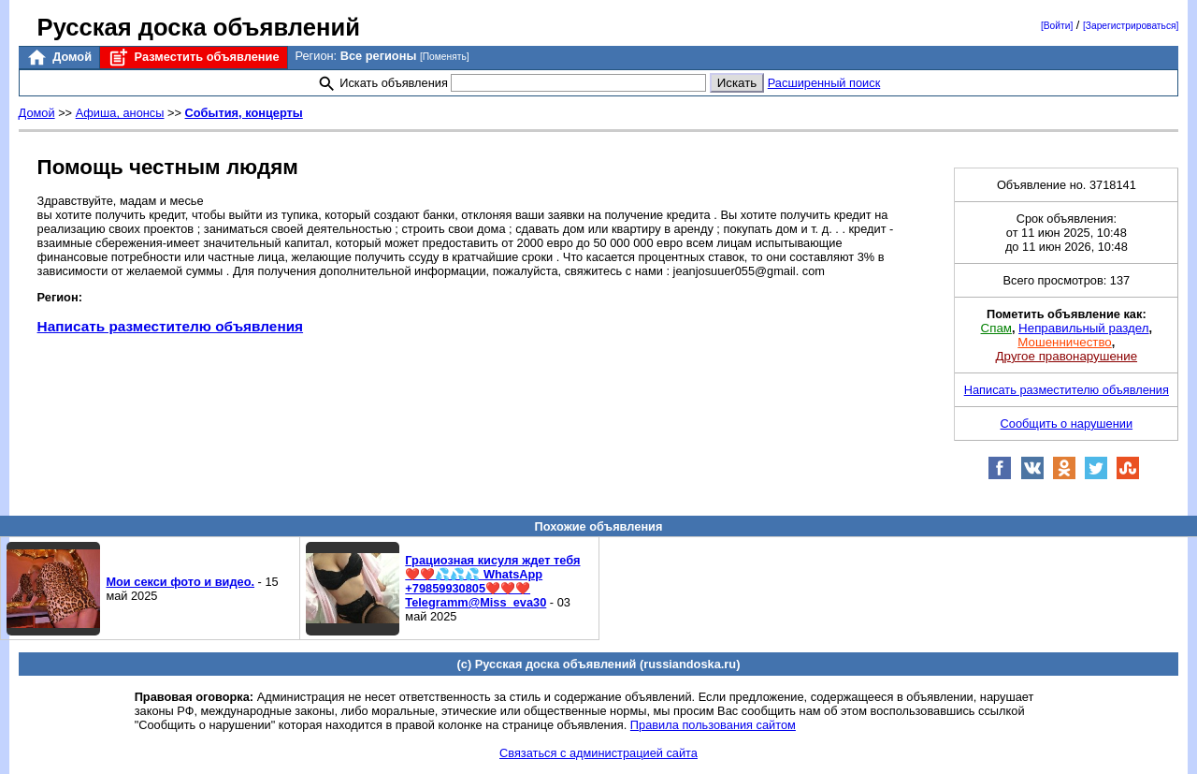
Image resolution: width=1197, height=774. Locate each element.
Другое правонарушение (1066, 356)
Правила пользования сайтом (713, 725)
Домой (59, 57)
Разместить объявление (193, 57)
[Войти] (1057, 26)
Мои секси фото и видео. (180, 582)
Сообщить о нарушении (1067, 423)
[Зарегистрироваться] (1130, 26)
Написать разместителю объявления (170, 326)
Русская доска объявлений (198, 27)
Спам (996, 328)
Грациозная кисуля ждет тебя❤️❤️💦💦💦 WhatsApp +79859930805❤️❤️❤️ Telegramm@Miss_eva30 (492, 581)
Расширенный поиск (824, 83)
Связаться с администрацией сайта (598, 753)
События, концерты (244, 113)
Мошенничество (1064, 342)
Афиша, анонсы (120, 113)
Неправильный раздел (1083, 328)
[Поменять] (444, 56)
